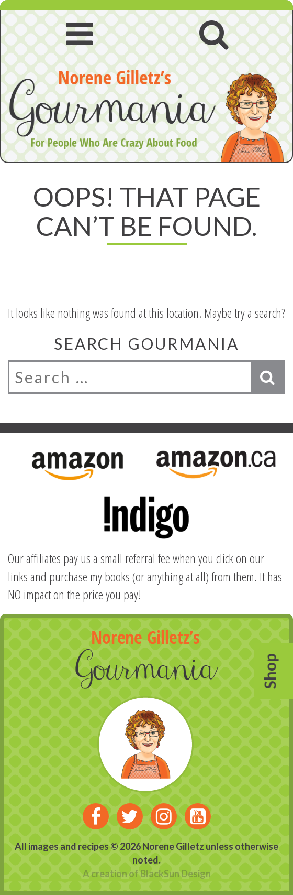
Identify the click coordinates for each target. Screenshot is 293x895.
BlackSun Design (175, 873)
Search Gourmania (146, 343)
